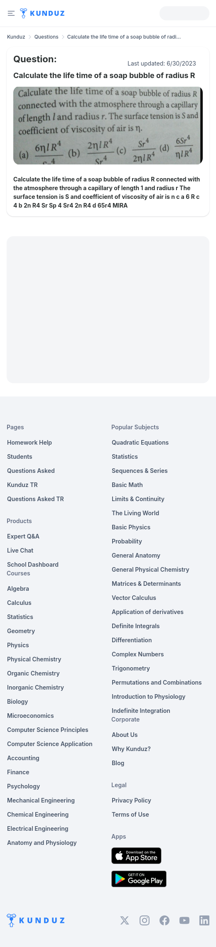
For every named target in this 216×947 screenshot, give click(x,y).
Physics (18, 644)
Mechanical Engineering (41, 800)
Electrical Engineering (38, 828)
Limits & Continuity (138, 498)
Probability (127, 541)
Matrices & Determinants (146, 583)
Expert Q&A (23, 536)
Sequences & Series (140, 470)
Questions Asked (31, 470)
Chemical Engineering (38, 814)
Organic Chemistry (33, 673)
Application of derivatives (148, 611)
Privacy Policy (131, 800)
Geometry (21, 630)
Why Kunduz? (131, 748)
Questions (46, 37)
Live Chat (20, 550)
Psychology (23, 786)
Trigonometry (131, 668)
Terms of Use (130, 814)
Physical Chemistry (34, 659)
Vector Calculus (134, 597)
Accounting (23, 757)
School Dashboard (33, 564)
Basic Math (127, 484)
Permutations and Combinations (157, 682)
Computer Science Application (50, 743)
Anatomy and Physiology (42, 842)
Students (19, 456)
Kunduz (16, 37)
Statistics (20, 616)
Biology (17, 701)
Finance (18, 772)
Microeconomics (30, 715)
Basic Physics (131, 527)
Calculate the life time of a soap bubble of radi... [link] (124, 37)
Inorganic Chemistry (35, 687)
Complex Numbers (138, 654)
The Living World (135, 512)
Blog (118, 762)
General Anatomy (136, 555)
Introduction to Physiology (148, 696)
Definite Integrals (136, 625)
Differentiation (132, 640)
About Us (124, 734)
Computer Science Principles (47, 729)
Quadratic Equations (140, 442)
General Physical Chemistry (150, 569)
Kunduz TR (22, 484)
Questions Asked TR (35, 498)
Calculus (19, 602)
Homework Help (29, 442)
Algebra (18, 588)
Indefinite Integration (141, 710)
